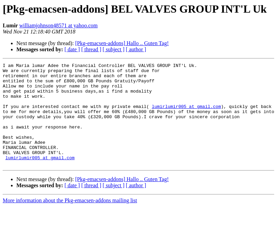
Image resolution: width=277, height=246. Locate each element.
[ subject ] (114, 49)
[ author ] (136, 49)
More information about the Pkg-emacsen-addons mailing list (70, 221)
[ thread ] (91, 49)
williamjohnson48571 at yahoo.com (58, 25)
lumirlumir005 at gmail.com (186, 115)
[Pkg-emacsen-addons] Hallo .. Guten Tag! (122, 43)
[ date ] (72, 49)
